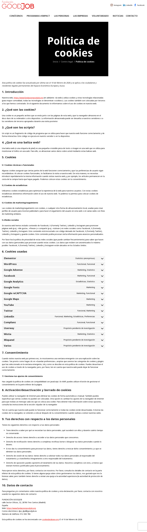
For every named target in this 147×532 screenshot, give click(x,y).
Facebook (140, 7)
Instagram (117, 7)
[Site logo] (18, 6)
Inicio (55, 64)
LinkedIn (129, 7)
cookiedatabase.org (50, 522)
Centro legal (67, 64)
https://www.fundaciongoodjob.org (28, 101)
